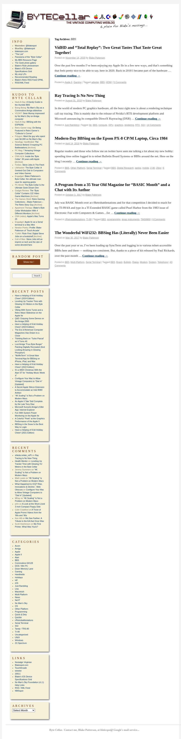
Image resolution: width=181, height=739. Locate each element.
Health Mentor (21, 461)
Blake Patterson (97, 58)
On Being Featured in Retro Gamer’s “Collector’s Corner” (28, 131)
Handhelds (20, 574)
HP (16, 580)
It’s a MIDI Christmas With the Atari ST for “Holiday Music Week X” (30, 373)
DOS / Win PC (21, 566)
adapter (95, 82)
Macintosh (19, 591)
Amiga (18, 549)
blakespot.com (21, 51)
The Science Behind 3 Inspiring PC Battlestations (28, 145)
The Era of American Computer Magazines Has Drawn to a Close (29, 333)
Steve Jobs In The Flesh (33, 165)
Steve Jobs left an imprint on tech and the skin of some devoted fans (28, 242)
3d (90, 125)
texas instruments (131, 219)
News (17, 597)
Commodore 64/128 (24, 563)
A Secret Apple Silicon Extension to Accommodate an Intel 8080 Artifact (29, 390)
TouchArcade (21, 668)
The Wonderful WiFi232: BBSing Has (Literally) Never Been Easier (112, 232)
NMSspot (19, 691)
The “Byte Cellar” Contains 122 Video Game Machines (27, 193)
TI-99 (88, 219)
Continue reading (67, 75)
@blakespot (31, 45)
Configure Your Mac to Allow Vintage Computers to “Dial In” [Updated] (28, 381)
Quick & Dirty (21, 614)
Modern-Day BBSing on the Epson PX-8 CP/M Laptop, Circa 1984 (111, 138)
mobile (145, 168)
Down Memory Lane (24, 569)
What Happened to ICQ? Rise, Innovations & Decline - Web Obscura (28, 487)
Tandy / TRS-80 (22, 629)
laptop (138, 168)
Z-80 (152, 168)
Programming (21, 612)
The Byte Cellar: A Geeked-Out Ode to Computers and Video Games (29, 170)
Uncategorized (21, 634)
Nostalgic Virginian (23, 662)
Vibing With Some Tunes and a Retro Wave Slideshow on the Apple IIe (29, 313)
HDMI (109, 82)
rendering (129, 125)
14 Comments (154, 125)
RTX (137, 125)
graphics (119, 125)
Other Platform (78, 168)
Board (119, 262)
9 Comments (158, 219)
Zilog (158, 168)
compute (102, 125)
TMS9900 (145, 219)
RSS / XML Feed (22, 688)
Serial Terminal (94, 168)
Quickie (18, 617)
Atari (17, 557)
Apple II (68, 82)
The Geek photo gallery (25, 63)
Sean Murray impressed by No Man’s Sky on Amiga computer (29, 116)
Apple (17, 552)
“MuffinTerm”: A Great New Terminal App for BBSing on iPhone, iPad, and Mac (27, 358)
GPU (110, 125)
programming (113, 219)
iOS (16, 583)
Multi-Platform (77, 262)
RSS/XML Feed (22, 83)
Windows (19, 640)
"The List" (19, 54)
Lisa (17, 589)
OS (16, 606)
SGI (143, 125)
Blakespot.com (21, 665)
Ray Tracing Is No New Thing (80, 95)
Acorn (17, 546)
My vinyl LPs (20, 74)
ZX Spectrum (21, 643)
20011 (18, 674)
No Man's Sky (21, 603)
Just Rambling (72, 125)
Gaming (77, 82)
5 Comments (120, 82)
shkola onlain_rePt (23, 455)
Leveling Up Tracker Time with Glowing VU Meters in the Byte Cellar (29, 304)
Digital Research (125, 168)
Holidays (19, 577)
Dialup (135, 262)
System (152, 262)
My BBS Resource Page (26, 60)
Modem (143, 262)
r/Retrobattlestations (75, 219)
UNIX (17, 637)
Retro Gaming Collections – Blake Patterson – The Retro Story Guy (30, 202)
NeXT (17, 600)
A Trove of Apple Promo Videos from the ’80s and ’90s (28, 513)
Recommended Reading (26, 77)
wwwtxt (18, 671)
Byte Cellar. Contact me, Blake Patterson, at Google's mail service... (94, 730)
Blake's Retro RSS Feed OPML (29, 80)
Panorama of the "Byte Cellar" (28, 57)
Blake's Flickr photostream (27, 66)
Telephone (163, 262)
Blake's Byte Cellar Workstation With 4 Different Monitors (29, 211)
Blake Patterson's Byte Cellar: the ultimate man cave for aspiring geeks (28, 179)
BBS (102, 82)
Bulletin (127, 262)
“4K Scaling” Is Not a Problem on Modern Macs (28, 472)
